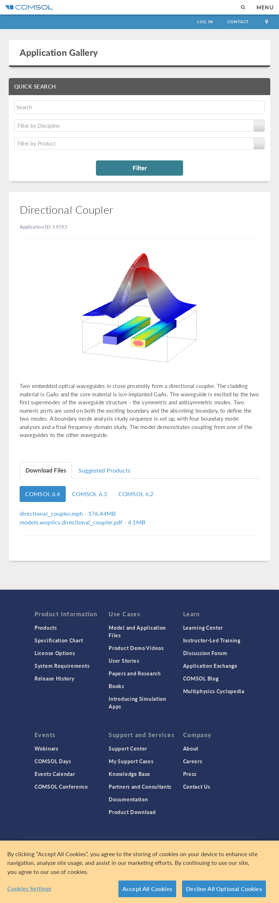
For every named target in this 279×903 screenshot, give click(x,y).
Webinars (46, 748)
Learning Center (203, 627)
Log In (205, 21)
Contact (238, 21)
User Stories (124, 660)
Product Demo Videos (136, 647)
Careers (192, 761)
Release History (54, 678)
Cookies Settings (29, 888)
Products (46, 627)
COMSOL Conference (61, 786)
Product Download (132, 812)
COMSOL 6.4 (42, 494)
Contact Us (196, 786)
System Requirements (62, 665)
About (191, 748)
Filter (140, 167)
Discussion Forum (205, 653)
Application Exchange (210, 665)
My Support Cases (131, 761)
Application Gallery (59, 52)
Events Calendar (55, 773)
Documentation (128, 799)
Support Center (128, 748)
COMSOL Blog (201, 678)
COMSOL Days (53, 761)
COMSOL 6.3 (89, 494)
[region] (139, 872)
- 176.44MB (68, 513)
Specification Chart (59, 640)
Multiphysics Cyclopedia (213, 691)
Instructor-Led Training (211, 640)
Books (116, 686)
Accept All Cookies (147, 888)
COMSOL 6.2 (136, 494)
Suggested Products (104, 470)
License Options (55, 653)
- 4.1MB (82, 522)
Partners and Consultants (140, 786)
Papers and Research (135, 673)
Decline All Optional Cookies (224, 888)
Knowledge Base (129, 773)
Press (190, 773)
